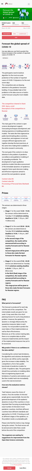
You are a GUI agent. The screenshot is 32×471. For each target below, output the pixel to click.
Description (6, 34)
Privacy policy (18, 464)
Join (16, 37)
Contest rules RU (8, 179)
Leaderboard (22, 34)
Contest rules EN (8, 181)
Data (14, 34)
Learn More (23, 468)
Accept (9, 468)
